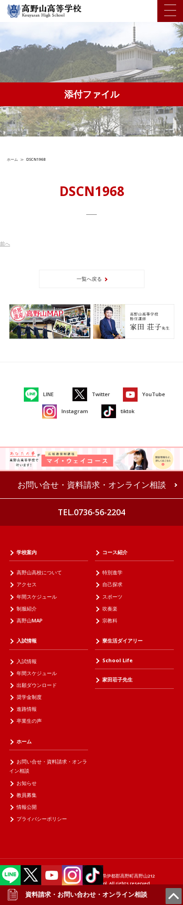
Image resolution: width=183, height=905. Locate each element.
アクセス (27, 584)
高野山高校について (39, 572)
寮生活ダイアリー (122, 640)
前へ (5, 243)
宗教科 (109, 620)
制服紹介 (27, 608)
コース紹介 (115, 552)
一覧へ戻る (89, 278)
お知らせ (27, 783)
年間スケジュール (37, 596)
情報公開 (27, 806)
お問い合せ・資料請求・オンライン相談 (91, 484)
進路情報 (27, 708)
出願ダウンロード (37, 684)
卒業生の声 (29, 720)
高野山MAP (30, 620)
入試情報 (27, 640)
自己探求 (112, 584)
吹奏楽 (109, 608)
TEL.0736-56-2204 (91, 512)
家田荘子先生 (117, 679)
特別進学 (112, 572)
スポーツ (112, 596)
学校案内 (27, 552)
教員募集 (27, 794)
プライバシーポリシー (42, 818)
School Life (117, 660)
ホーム (12, 159)
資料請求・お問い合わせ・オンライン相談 (77, 894)
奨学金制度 (29, 696)
